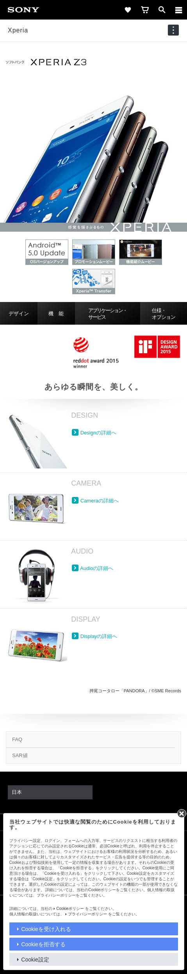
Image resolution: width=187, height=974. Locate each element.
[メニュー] (179, 10)
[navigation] (173, 30)
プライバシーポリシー (87, 914)
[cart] (144, 10)
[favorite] (127, 10)
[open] (162, 10)
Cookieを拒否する (43, 944)
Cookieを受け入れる (46, 929)
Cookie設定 (35, 959)
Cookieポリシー (70, 908)
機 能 (56, 313)
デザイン (19, 313)
